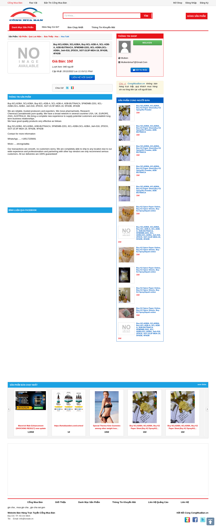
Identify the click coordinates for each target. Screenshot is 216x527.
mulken (124, 58)
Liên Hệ (185, 502)
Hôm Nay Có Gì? (50, 27)
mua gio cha (23, 507)
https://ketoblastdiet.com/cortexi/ (68, 426)
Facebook (195, 519)
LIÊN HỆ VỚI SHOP (82, 77)
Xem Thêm (202, 384)
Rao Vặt (33, 3)
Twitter (67, 87)
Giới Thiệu (60, 502)
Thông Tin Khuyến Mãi (103, 27)
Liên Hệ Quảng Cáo (158, 502)
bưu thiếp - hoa (51, 37)
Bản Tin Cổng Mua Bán (55, 3)
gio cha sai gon (37, 507)
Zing (72, 87)
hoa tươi (65, 37)
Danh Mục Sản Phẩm (22, 27)
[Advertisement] (60, 178)
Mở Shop (177, 3)
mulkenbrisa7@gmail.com (134, 62)
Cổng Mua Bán (15, 3)
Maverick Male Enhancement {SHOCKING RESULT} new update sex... (31, 428)
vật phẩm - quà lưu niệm (30, 37)
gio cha (11, 507)
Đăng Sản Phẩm (196, 16)
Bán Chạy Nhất (75, 27)
